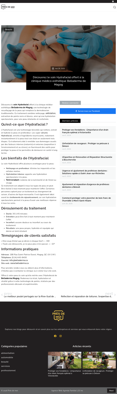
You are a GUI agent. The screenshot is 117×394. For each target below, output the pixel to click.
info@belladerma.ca (18, 260)
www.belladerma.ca (19, 263)
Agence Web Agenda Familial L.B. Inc (67, 391)
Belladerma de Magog (21, 107)
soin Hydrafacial (21, 104)
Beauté (8, 29)
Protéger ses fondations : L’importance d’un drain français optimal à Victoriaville (64, 373)
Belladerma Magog (10, 278)
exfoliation (50, 113)
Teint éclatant (12, 180)
